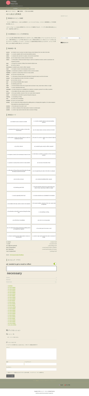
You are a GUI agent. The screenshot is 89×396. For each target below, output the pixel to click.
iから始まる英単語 (11, 300)
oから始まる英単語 (11, 310)
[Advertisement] (71, 25)
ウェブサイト (8, 367)
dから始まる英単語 (11, 292)
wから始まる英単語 (11, 323)
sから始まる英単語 (11, 316)
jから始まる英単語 (11, 302)
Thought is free (51, 393)
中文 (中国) (67, 384)
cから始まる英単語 (11, 290)
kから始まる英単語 (11, 303)
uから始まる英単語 (11, 319)
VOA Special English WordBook (17, 254)
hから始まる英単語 (11, 298)
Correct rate (9, 281)
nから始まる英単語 (30, 11)
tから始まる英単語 (11, 318)
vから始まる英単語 (11, 321)
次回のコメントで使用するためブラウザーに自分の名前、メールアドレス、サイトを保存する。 (26, 372)
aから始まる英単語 (11, 287)
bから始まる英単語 (11, 289)
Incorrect (8, 279)
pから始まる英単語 (11, 311)
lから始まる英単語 (11, 305)
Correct (8, 277)
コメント (8, 347)
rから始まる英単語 (11, 315)
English (61, 384)
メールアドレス (27, 361)
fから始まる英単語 (11, 295)
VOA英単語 (21, 11)
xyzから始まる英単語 (12, 324)
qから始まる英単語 (11, 313)
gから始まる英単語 (11, 297)
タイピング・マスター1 (11, 11)
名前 (7, 361)
